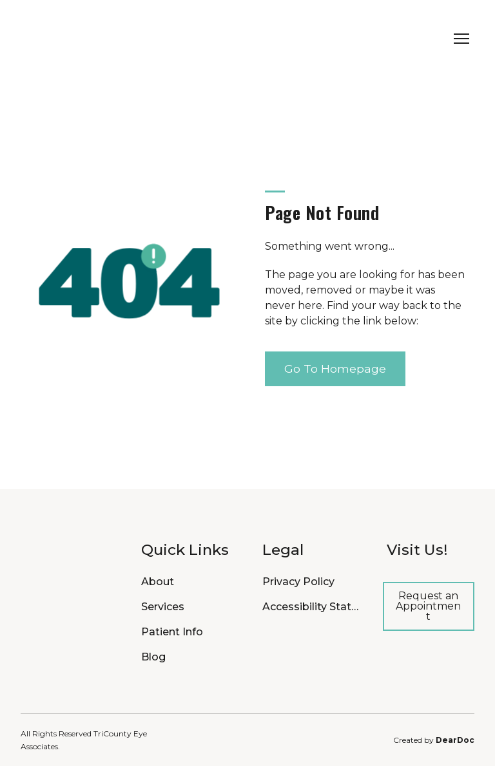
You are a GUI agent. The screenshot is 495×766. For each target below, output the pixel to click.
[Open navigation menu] (461, 38)
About (157, 581)
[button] (335, 368)
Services (162, 607)
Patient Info (172, 632)
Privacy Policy (298, 581)
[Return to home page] (98, 38)
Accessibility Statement (311, 607)
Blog (153, 657)
